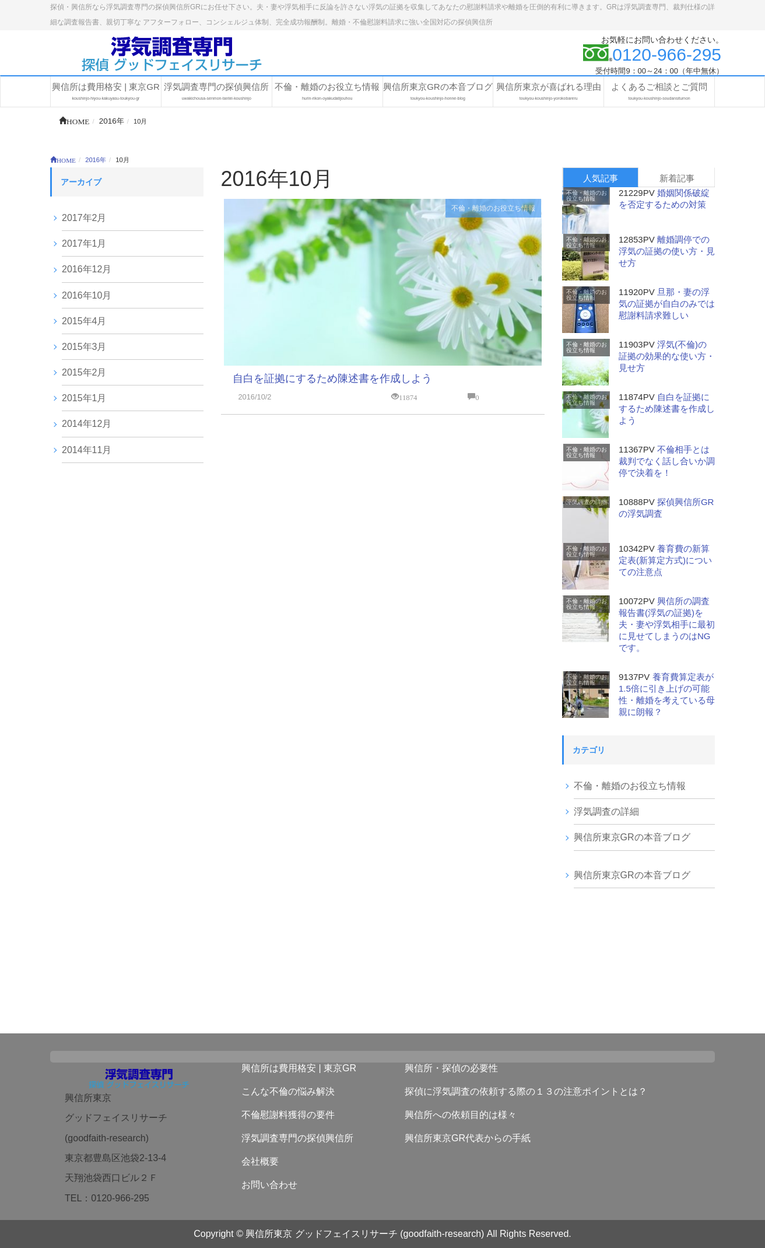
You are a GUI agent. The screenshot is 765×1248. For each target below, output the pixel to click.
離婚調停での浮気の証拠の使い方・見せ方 (667, 251)
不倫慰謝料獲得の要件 (288, 1115)
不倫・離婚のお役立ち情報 (493, 208)
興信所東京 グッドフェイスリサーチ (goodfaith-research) (364, 1234)
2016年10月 (86, 295)
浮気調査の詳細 (586, 502)
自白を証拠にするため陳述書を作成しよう (332, 378)
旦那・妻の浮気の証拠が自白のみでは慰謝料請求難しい (667, 303)
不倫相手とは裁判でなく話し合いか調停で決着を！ (667, 461)
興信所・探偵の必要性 (451, 1068)
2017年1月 (84, 243)
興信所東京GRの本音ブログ (632, 837)
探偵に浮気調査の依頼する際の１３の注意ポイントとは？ (526, 1091)
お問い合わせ (269, 1185)
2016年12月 (86, 269)
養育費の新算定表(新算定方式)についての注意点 (665, 560)
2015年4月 (84, 321)
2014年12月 (86, 424)
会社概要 (260, 1161)
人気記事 (600, 178)
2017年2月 (84, 218)
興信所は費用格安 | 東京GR (298, 1068)
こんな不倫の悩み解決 (288, 1091)
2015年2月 (84, 372)
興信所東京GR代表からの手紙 (468, 1138)
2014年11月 (86, 450)
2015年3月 (84, 347)
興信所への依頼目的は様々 (461, 1115)
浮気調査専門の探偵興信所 (297, 1138)
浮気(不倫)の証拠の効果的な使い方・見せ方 (667, 356)
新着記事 (676, 178)
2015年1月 (84, 398)
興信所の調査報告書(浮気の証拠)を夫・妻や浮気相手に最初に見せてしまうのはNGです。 (667, 624)
